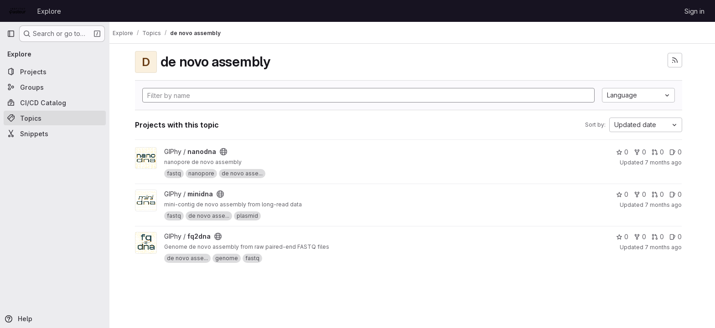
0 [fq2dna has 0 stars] (626, 237)
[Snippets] (55, 133)
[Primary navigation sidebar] (11, 33)
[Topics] (55, 118)
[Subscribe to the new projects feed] (678, 60)
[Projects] (55, 71)
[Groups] (55, 87)
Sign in (694, 11)
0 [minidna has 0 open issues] (680, 194)
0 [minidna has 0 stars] (626, 194)
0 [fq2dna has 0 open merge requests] (662, 237)
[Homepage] (17, 11)
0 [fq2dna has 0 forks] (644, 237)
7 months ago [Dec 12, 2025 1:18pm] (667, 204)
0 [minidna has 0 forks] (644, 194)
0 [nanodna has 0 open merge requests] (662, 152)
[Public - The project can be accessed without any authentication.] (227, 151)
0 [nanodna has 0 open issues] (680, 152)
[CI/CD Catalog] (55, 102)
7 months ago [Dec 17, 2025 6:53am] (667, 162)
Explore (49, 11)
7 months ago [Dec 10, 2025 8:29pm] (667, 247)
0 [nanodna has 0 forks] (644, 152)
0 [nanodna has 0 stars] (626, 152)
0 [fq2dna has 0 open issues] (680, 237)
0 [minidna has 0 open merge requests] (662, 194)
